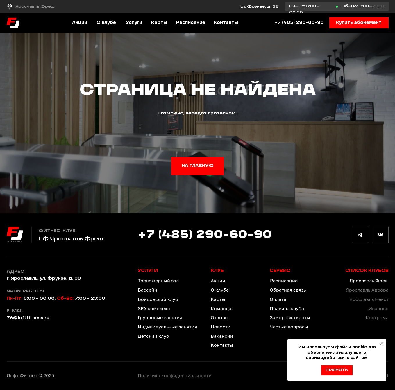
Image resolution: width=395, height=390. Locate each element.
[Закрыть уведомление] (382, 343)
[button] (359, 23)
